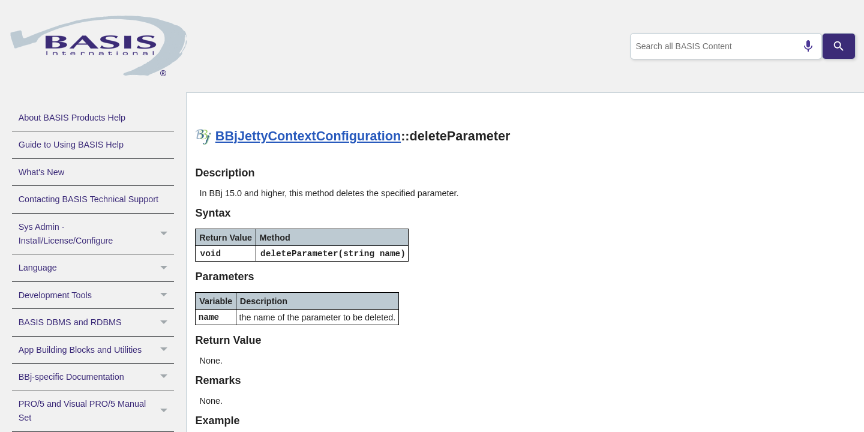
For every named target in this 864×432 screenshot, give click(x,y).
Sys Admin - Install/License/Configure (96, 234)
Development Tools (96, 295)
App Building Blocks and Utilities (96, 350)
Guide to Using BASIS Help (71, 144)
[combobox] (723, 46)
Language (96, 267)
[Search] (839, 46)
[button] (165, 234)
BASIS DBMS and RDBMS (96, 322)
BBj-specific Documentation (96, 377)
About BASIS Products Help (72, 117)
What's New (41, 172)
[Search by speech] (803, 46)
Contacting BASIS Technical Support (88, 199)
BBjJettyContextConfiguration (308, 135)
